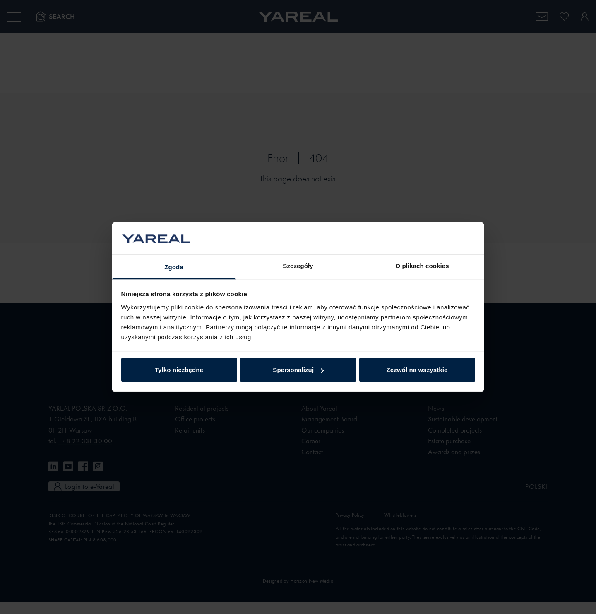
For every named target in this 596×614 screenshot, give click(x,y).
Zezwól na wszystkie (417, 369)
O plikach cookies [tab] (422, 265)
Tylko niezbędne (179, 369)
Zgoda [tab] (173, 266)
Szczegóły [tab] (298, 265)
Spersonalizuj (298, 369)
